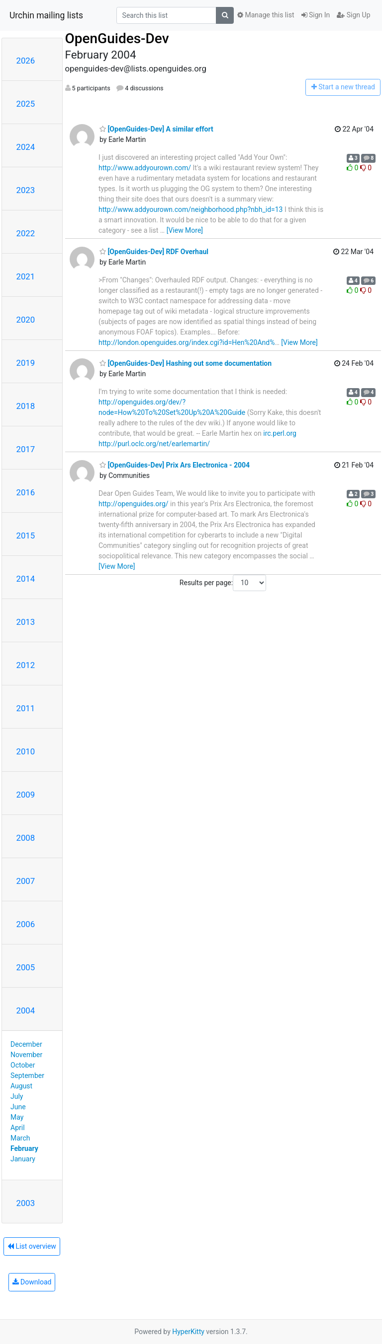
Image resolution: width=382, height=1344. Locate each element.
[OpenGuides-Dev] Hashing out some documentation (185, 363)
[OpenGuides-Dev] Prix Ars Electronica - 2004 (174, 465)
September (27, 1075)
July (16, 1096)
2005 (25, 967)
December (26, 1044)
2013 (25, 622)
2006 (25, 924)
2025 (25, 104)
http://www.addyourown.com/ (144, 168)
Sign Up (353, 15)
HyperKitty (188, 1332)
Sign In (315, 15)
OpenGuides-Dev (117, 38)
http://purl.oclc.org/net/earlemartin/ (154, 444)
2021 (25, 276)
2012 (25, 665)
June (18, 1107)
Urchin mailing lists (46, 15)
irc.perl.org (279, 433)
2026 (25, 61)
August (21, 1086)
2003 (25, 1203)
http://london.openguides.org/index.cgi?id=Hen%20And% (186, 342)
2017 (25, 449)
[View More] (185, 230)
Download (32, 1282)
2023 (25, 190)
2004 (25, 1010)
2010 (25, 751)
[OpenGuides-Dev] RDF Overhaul (153, 252)
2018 (25, 406)
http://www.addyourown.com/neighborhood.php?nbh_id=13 (190, 209)
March (20, 1138)
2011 (25, 708)
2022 (25, 233)
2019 (25, 363)
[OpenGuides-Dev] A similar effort (156, 129)
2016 (25, 492)
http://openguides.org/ (133, 504)
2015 (25, 535)
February (24, 1148)
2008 (25, 838)
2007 (25, 881)
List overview (31, 1246)
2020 (25, 320)
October (22, 1065)
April (17, 1128)
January (22, 1159)
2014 (25, 579)
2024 (25, 147)
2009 (25, 795)
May (16, 1117)
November (26, 1055)
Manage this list (265, 15)
